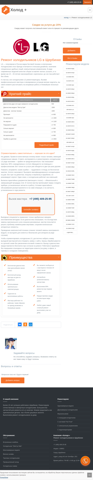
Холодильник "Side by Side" (12, 446)
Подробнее (4, 477)
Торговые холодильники (11, 458)
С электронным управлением (67, 426)
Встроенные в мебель (10, 442)
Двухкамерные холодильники (67, 410)
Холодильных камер (10, 466)
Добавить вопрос (13, 380)
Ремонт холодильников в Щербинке (68, 438)
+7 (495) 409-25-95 (74, 2)
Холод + (18, 9)
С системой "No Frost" (65, 422)
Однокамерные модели (65, 406)
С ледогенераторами (64, 430)
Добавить (71, 51)
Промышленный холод (11, 462)
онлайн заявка (31, 210)
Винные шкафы (8, 454)
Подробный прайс (46, 145)
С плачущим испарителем (66, 418)
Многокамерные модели (11, 450)
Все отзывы (72, 58)
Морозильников (62, 414)
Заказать (87, 2)
